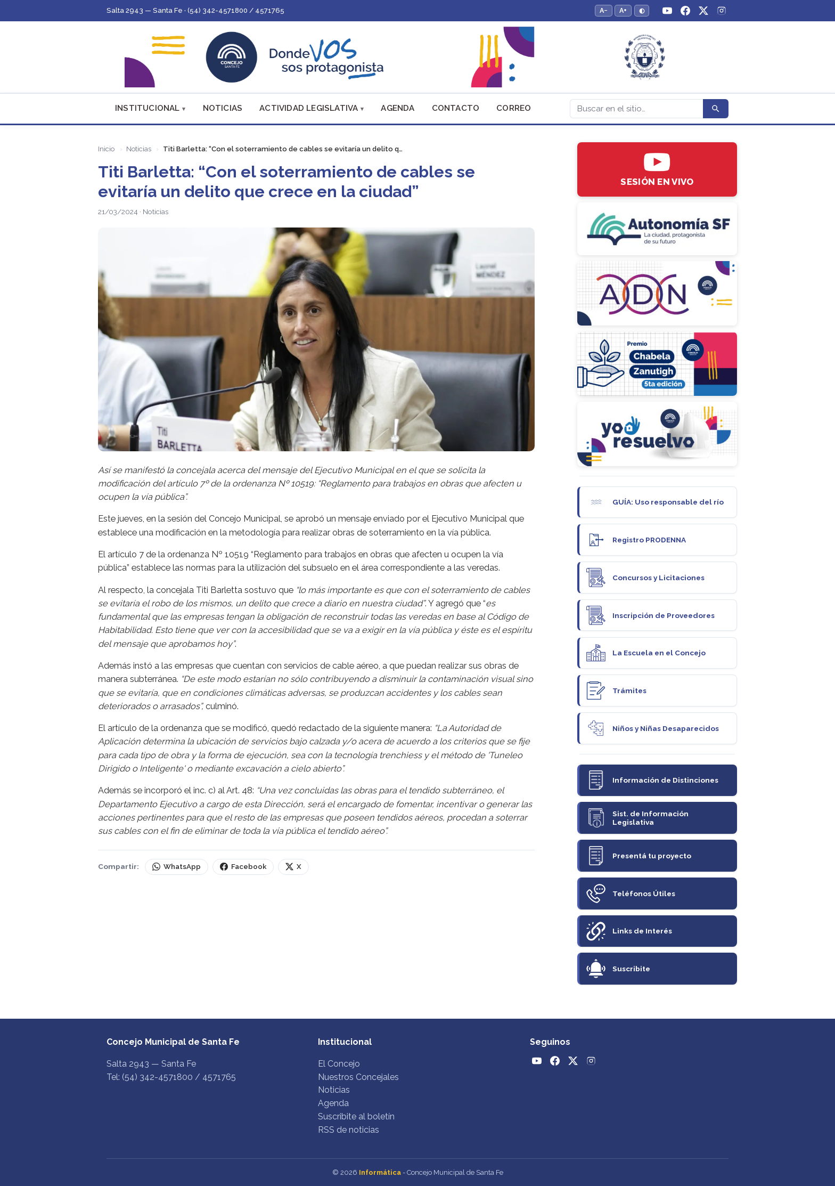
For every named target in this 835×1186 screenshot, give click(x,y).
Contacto (456, 108)
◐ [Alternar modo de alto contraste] (641, 10)
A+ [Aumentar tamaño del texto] (623, 10)
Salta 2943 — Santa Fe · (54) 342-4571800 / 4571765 (195, 10)
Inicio (106, 149)
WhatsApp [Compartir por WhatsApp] (176, 867)
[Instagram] (721, 11)
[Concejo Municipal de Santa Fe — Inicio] (417, 57)
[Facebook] (685, 11)
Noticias (223, 108)
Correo (513, 108)
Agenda (397, 108)
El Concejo (339, 1064)
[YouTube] (667, 11)
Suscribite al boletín (356, 1116)
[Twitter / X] (703, 11)
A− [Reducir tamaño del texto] (604, 10)
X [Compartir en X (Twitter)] (293, 867)
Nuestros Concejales (358, 1077)
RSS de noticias (348, 1130)
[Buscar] (636, 108)
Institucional (147, 108)
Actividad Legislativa (308, 108)
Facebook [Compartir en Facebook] (243, 867)
